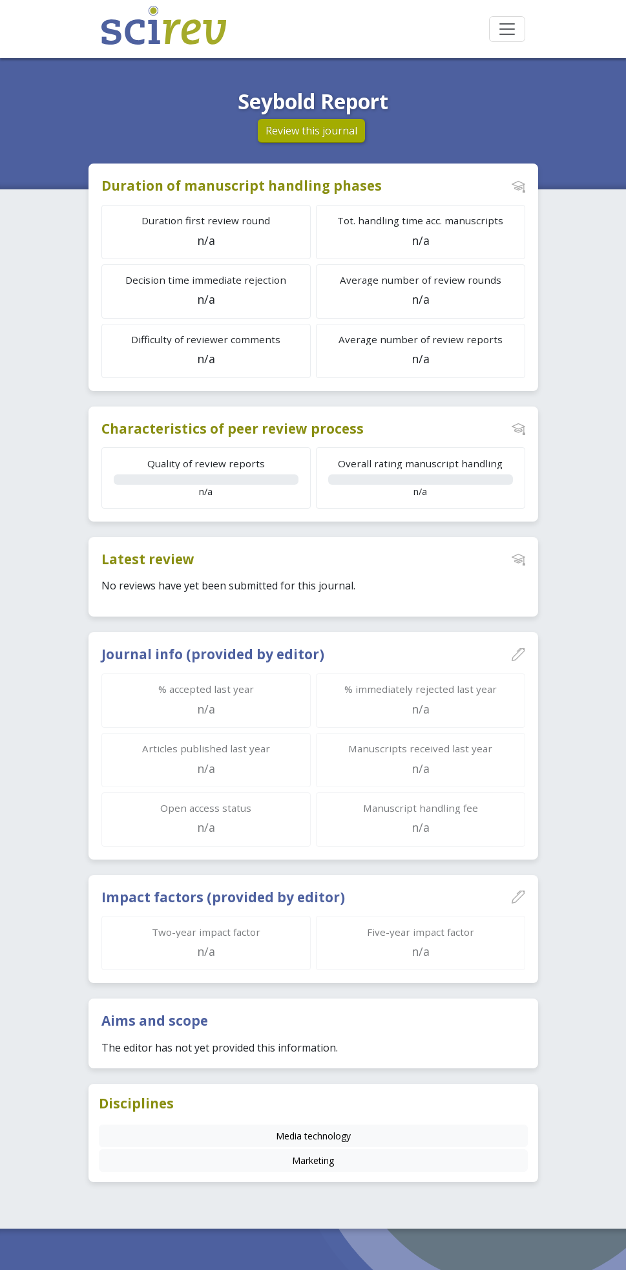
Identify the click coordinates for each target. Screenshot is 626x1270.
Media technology (313, 1136)
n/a (206, 477)
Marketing (313, 1160)
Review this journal (311, 130)
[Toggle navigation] (507, 29)
